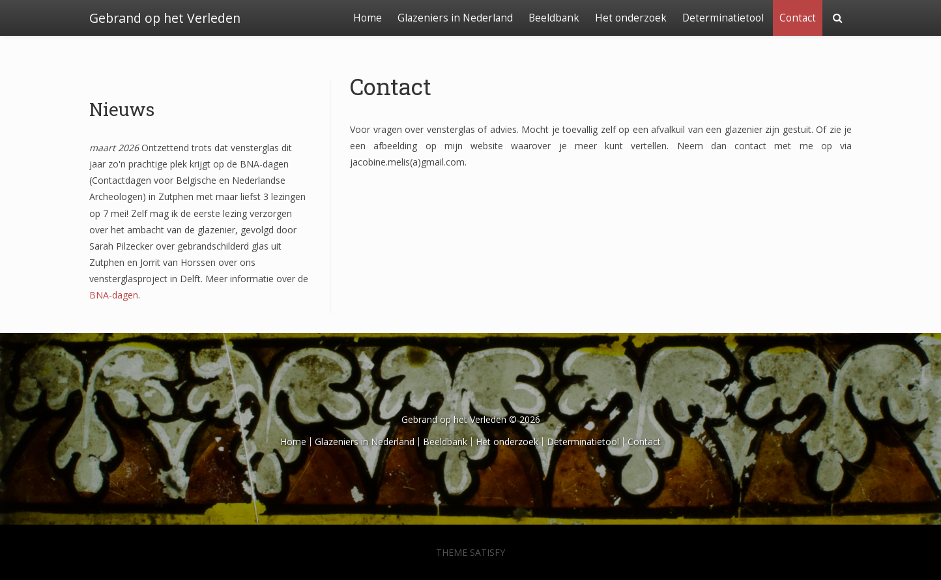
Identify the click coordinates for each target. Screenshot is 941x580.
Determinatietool (723, 18)
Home (367, 18)
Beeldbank (553, 18)
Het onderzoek (631, 18)
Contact (797, 18)
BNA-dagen (113, 295)
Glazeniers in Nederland (455, 18)
